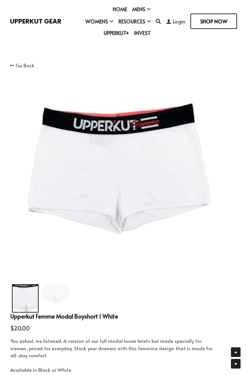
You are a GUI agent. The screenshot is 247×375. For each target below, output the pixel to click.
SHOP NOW (213, 21)
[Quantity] (187, 187)
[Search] (158, 21)
